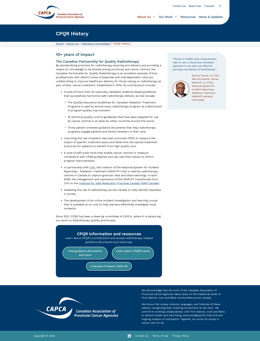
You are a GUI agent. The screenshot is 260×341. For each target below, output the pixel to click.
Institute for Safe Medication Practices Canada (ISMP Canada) (119, 183)
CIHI (92, 167)
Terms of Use (160, 335)
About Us (147, 17)
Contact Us (179, 6)
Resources (188, 17)
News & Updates (211, 17)
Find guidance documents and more (85, 253)
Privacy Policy (180, 335)
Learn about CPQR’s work (133, 251)
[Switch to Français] (209, 6)
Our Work (169, 17)
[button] (220, 6)
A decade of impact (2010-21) (109, 266)
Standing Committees (96, 43)
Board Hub (195, 6)
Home (60, 43)
